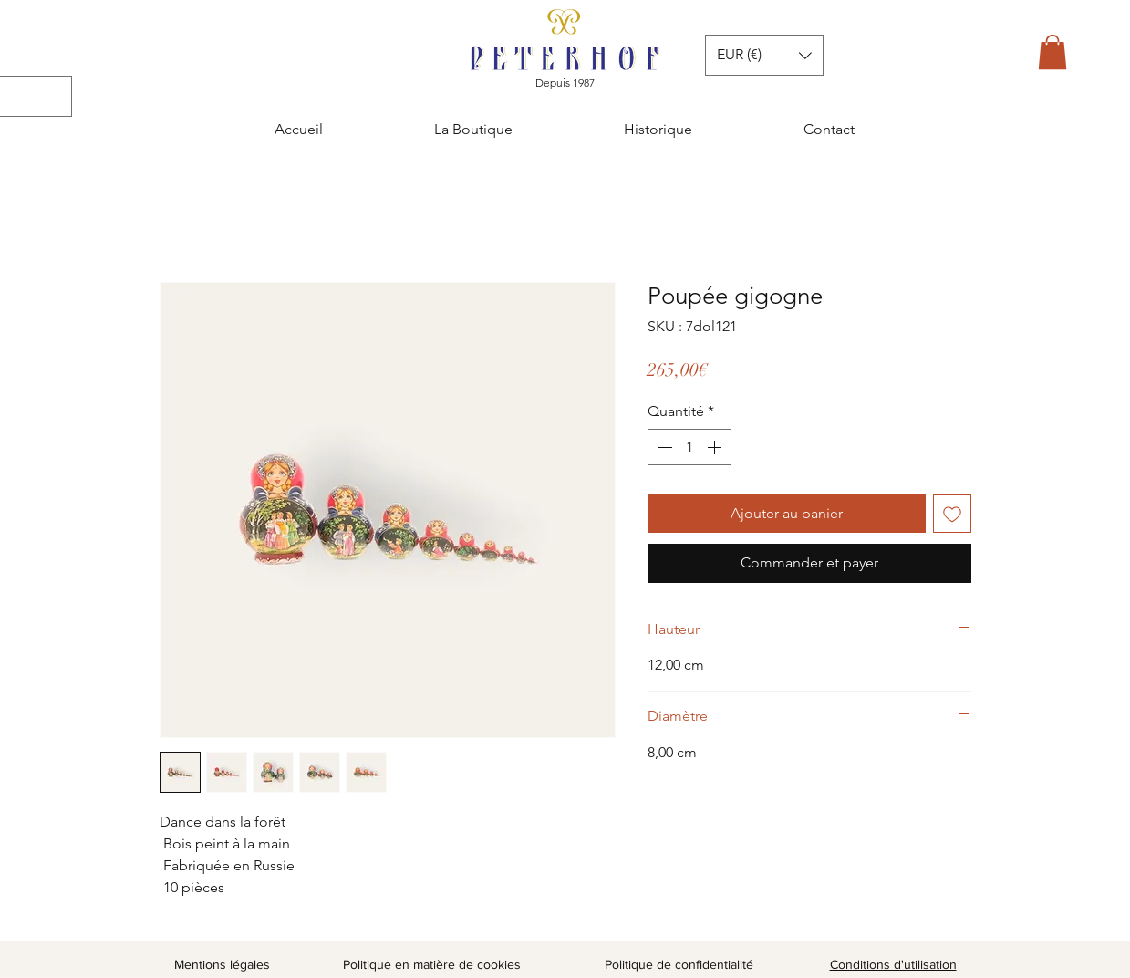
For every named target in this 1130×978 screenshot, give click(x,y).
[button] (1052, 52)
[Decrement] (663, 447)
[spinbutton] (689, 447)
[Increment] (716, 447)
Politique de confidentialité (679, 964)
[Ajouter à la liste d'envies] (952, 513)
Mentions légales (222, 964)
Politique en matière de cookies (433, 964)
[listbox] (764, 55)
